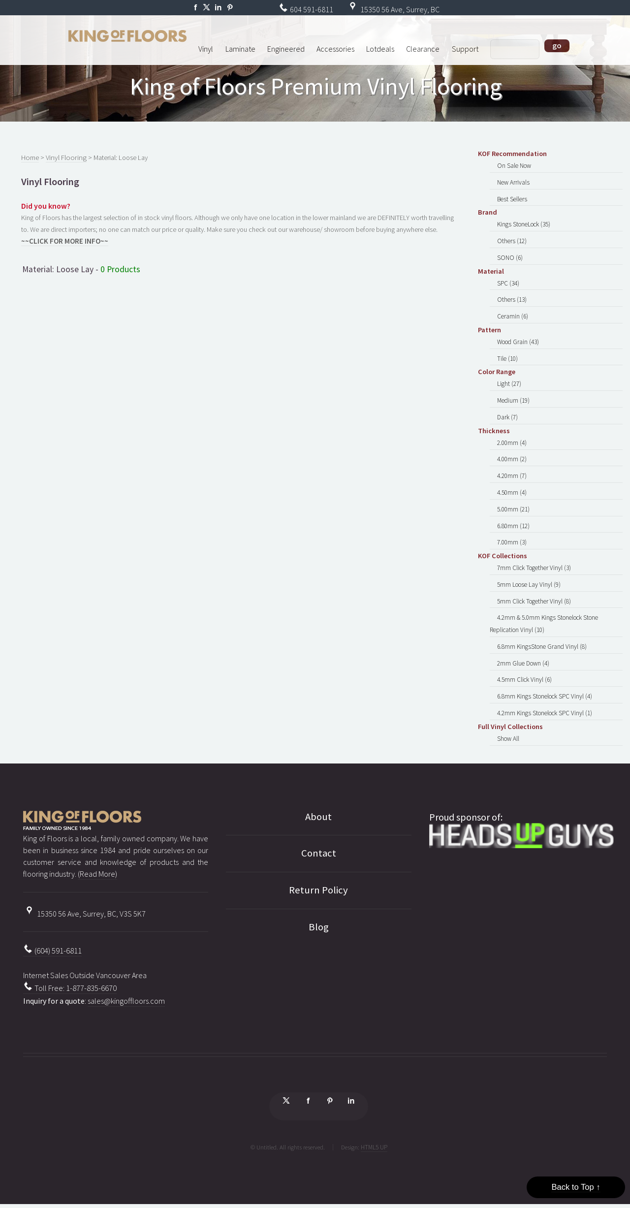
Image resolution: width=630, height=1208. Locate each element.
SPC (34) (508, 280)
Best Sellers (511, 198)
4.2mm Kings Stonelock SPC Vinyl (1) (543, 697)
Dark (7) (507, 410)
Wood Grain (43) (517, 337)
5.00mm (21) (513, 500)
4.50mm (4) (512, 483)
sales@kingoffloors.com (126, 980)
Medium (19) (513, 394)
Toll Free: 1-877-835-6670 (70, 969)
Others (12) (511, 239)
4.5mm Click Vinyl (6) (524, 665)
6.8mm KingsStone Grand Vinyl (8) (541, 632)
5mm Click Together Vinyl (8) (533, 589)
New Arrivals (513, 182)
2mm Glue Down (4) (522, 649)
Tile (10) (507, 353)
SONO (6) (509, 255)
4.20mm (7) (512, 467)
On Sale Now (513, 166)
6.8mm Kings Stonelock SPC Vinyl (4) (543, 681)
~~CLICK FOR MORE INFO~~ (62, 240)
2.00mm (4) (512, 435)
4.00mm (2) (512, 451)
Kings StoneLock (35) (523, 223)
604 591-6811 (306, 9)
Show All (508, 722)
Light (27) (509, 378)
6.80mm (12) (513, 515)
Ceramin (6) (512, 312)
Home (29, 157)
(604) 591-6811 (52, 932)
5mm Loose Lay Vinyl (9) (528, 572)
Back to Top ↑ (575, 1187)
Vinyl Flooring (64, 157)
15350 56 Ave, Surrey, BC (393, 9)
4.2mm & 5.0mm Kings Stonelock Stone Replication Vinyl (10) (543, 611)
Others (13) (511, 296)
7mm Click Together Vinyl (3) (533, 557)
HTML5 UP (374, 1129)
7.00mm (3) (512, 532)
